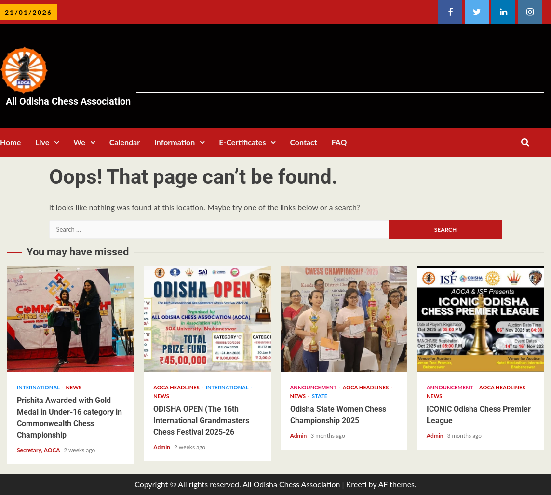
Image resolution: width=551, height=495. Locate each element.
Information (174, 142)
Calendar (124, 142)
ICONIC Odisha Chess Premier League (480, 319)
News (74, 387)
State (319, 396)
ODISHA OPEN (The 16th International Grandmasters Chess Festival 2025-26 (207, 319)
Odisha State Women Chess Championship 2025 (344, 319)
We (79, 142)
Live (42, 142)
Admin (162, 447)
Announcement (314, 387)
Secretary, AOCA (39, 450)
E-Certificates (242, 142)
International (39, 387)
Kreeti (356, 484)
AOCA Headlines (177, 387)
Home (10, 142)
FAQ (339, 142)
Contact (303, 142)
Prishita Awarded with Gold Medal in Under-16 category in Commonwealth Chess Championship (70, 319)
